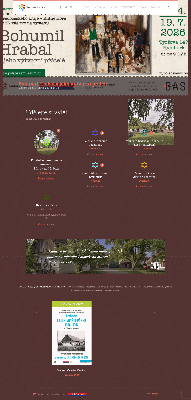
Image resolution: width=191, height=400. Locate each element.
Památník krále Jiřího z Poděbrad (86, 290)
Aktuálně (99, 7)
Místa (114, 7)
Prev (36, 313)
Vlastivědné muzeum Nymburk (157, 286)
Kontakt (155, 7)
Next (155, 313)
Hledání (169, 7)
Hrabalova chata (112, 290)
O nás (143, 7)
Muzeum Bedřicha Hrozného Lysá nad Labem (119, 286)
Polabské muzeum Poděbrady (81, 286)
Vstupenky (128, 7)
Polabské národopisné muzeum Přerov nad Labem (42, 286)
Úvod (86, 7)
